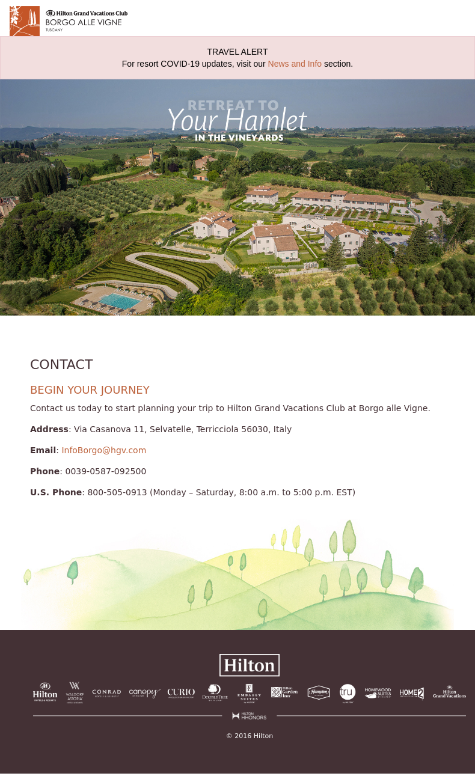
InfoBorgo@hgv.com (103, 450)
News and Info (295, 64)
